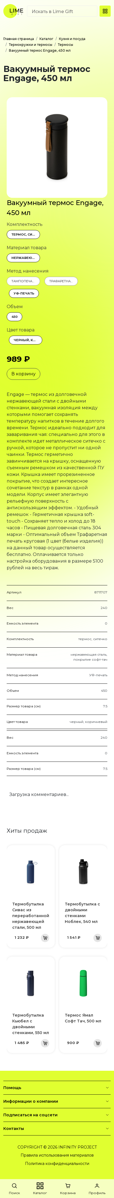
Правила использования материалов (57, 1155)
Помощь (57, 1087)
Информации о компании (57, 1101)
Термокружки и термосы (30, 45)
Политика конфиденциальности (57, 1163)
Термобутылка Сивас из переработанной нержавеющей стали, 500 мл (30, 916)
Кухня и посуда (72, 39)
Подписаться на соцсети (57, 1115)
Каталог (46, 39)
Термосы (65, 45)
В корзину (23, 373)
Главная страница (18, 39)
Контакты (57, 1128)
